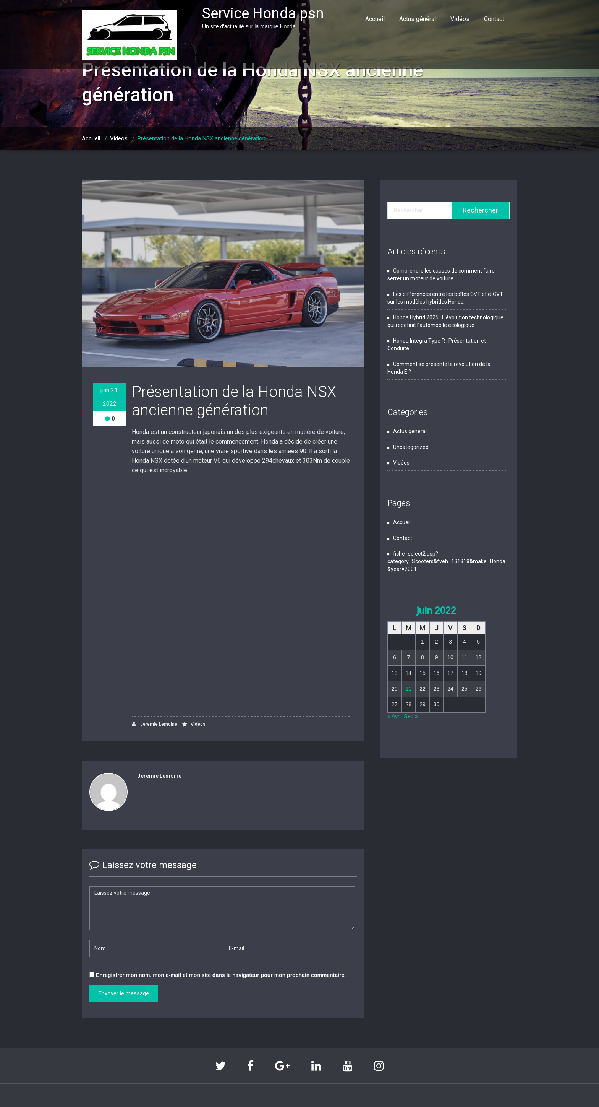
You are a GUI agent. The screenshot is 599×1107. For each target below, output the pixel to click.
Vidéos (459, 19)
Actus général (417, 19)
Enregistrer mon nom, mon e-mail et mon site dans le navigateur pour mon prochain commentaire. (221, 975)
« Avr (393, 716)
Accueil (375, 19)
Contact (494, 19)
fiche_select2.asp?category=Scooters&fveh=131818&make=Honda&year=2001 (446, 561)
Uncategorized (411, 447)
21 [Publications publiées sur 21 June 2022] (409, 689)
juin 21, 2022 (109, 397)
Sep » (411, 716)
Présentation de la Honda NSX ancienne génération (202, 138)
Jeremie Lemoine (154, 724)
